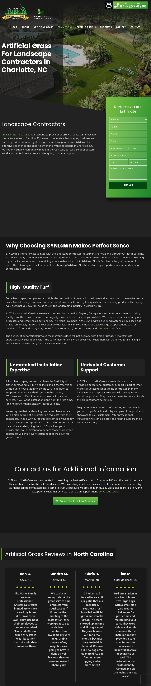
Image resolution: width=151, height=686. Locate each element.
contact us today (108, 491)
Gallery (121, 27)
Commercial (64, 27)
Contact (135, 27)
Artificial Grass (43, 27)
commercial (104, 328)
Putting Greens (86, 27)
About (25, 27)
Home (14, 27)
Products (106, 27)
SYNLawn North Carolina (15, 134)
